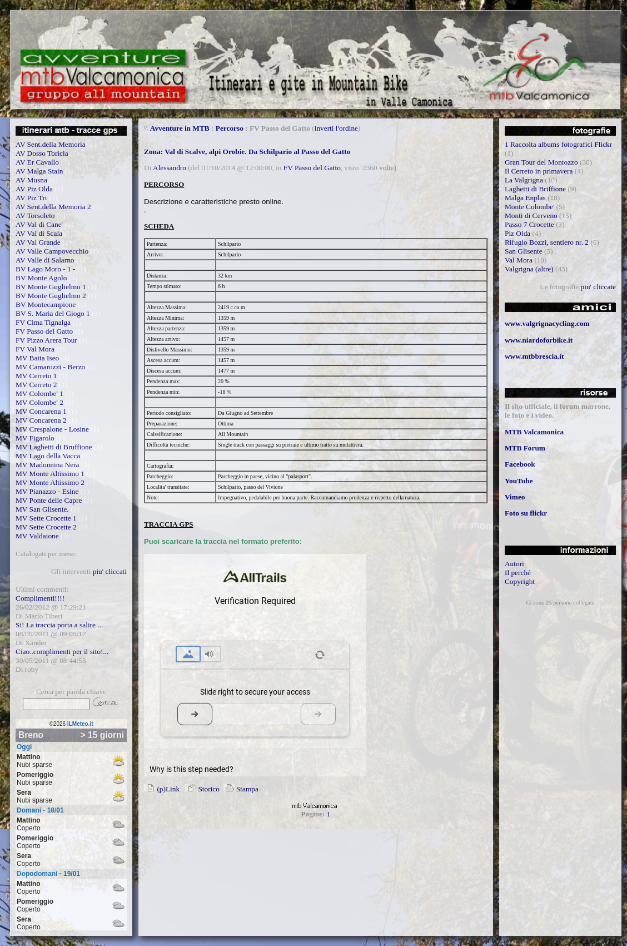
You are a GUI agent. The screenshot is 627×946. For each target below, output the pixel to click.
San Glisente (524, 251)
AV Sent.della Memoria (51, 144)
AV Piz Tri (31, 198)
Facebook (520, 464)
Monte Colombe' (529, 206)
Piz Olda (517, 233)
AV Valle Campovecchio (52, 251)
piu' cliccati (110, 571)
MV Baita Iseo (37, 358)
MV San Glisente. (42, 509)
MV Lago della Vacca (48, 456)
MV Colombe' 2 (39, 402)
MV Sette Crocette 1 (46, 518)
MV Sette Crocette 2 (46, 527)
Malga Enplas (525, 198)
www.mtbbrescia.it (534, 356)
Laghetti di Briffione (535, 189)
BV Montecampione (46, 304)
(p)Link (162, 789)
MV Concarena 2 (41, 420)
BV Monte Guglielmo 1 (51, 287)
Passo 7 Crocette (529, 224)
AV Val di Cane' (39, 224)
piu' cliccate (598, 287)
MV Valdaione (37, 536)
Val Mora (519, 260)
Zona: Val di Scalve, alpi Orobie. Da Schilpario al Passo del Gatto (247, 151)
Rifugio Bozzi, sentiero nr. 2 (547, 242)
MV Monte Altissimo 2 (50, 482)
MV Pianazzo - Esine (47, 491)
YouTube (519, 481)
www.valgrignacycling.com (547, 323)
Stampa (240, 789)
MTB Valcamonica (534, 432)
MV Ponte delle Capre (49, 500)
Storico (202, 789)
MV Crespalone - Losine (52, 429)
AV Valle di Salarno (45, 260)
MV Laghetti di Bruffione (54, 447)
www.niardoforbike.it (539, 340)
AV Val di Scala (39, 233)
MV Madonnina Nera (47, 464)
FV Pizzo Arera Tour (46, 340)
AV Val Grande (38, 242)
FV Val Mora (35, 349)
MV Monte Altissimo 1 (50, 473)
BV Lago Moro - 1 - (45, 269)
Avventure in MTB (180, 128)
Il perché (518, 572)
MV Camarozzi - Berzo (50, 367)
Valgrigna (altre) (529, 269)
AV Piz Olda (34, 189)
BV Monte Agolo (41, 278)
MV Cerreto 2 (36, 384)
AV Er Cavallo (37, 162)
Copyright (520, 581)
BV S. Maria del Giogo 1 (53, 313)
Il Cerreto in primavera (539, 171)
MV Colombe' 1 (39, 393)
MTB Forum (525, 448)
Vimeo (515, 497)
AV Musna (31, 180)
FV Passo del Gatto (44, 331)
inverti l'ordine (336, 128)
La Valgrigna (524, 180)
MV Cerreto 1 (36, 376)
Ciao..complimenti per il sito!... (62, 651)
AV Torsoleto (35, 215)
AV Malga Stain (39, 171)
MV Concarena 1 (41, 411)
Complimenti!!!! (40, 598)
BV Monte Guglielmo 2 (51, 295)
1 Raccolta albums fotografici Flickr (558, 144)
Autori (514, 563)
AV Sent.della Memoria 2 (53, 206)
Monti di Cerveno (531, 215)
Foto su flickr (526, 513)
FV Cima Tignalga (43, 322)
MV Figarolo (35, 438)
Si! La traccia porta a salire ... (59, 625)
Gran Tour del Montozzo (541, 162)
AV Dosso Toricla (42, 153)
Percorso (229, 128)
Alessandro (169, 168)
